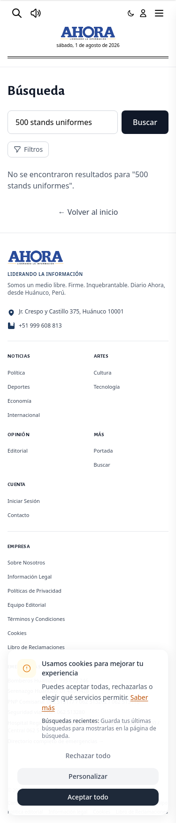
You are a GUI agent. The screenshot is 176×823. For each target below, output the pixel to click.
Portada (103, 450)
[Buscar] (17, 13)
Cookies (17, 632)
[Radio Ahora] (35, 13)
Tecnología (107, 386)
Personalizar (88, 776)
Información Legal (30, 576)
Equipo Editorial (27, 604)
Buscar (145, 122)
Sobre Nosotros (26, 562)
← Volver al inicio (88, 212)
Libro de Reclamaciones (36, 647)
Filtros (28, 149)
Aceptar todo (88, 796)
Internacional (24, 414)
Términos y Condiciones (36, 618)
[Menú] (159, 13)
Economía (19, 400)
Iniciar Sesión (24, 500)
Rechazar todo (88, 755)
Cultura (103, 372)
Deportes (19, 386)
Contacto (18, 514)
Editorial (18, 450)
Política (16, 372)
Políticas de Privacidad (34, 590)
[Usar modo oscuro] (131, 13)
